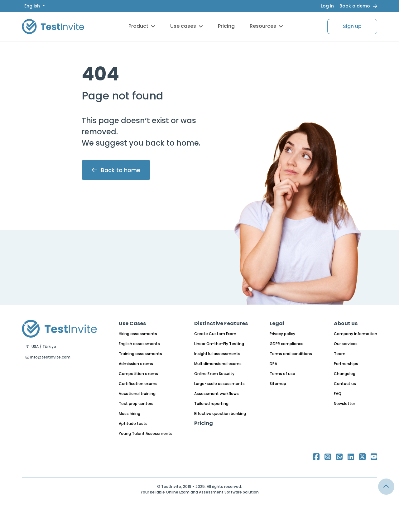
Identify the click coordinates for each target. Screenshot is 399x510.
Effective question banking (220, 413)
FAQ (337, 393)
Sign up (352, 26)
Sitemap (278, 383)
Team (339, 353)
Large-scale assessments (219, 383)
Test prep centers (136, 403)
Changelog (344, 373)
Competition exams (138, 373)
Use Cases (132, 323)
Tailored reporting (211, 403)
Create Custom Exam (215, 333)
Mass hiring (129, 413)
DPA (273, 363)
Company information (355, 333)
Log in (327, 6)
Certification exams (138, 383)
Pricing (226, 26)
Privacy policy (282, 333)
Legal (277, 323)
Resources (266, 26)
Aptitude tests (133, 423)
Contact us (345, 383)
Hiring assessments (138, 333)
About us (346, 323)
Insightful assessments (217, 353)
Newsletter (344, 403)
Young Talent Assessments (145, 433)
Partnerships (346, 363)
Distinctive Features (221, 323)
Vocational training (137, 393)
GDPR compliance (287, 343)
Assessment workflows (216, 393)
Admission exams (136, 363)
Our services (346, 343)
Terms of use (282, 373)
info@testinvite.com (48, 357)
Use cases (186, 26)
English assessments (139, 343)
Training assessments (140, 353)
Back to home (116, 170)
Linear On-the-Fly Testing (219, 343)
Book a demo (354, 6)
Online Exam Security (214, 373)
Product (141, 26)
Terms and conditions (291, 353)
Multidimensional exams (218, 363)
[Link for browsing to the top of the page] (386, 487)
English (32, 6)
